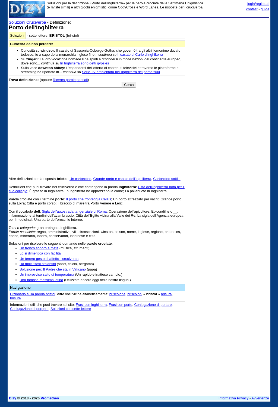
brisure (15, 298)
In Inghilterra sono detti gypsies (84, 63)
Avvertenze (260, 398)
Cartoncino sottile (166, 179)
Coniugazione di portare (153, 305)
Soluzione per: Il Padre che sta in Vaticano (53, 269)
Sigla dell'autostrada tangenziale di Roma (74, 211)
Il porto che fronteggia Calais (88, 199)
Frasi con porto (120, 305)
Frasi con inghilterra (91, 305)
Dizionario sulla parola (32, 294)
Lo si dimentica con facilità (40, 253)
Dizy (12, 398)
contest (252, 9)
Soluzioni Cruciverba (27, 22)
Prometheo (50, 398)
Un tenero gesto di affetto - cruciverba (49, 259)
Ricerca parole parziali (70, 80)
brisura (166, 294)
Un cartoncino (80, 179)
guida (265, 9)
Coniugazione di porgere (29, 309)
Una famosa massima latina (41, 280)
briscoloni (134, 294)
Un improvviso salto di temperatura (47, 274)
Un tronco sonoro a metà (39, 248)
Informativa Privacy (234, 398)
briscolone (117, 294)
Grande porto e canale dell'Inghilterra (122, 179)
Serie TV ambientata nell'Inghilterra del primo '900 (121, 72)
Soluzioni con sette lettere (70, 309)
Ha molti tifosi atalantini (38, 264)
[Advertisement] (228, 54)
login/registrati (258, 4)
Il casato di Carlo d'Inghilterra (140, 54)
